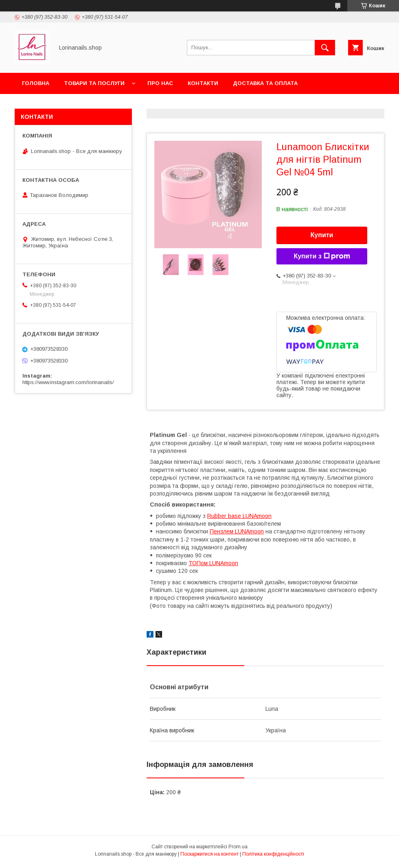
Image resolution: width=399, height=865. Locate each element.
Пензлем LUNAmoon (237, 531)
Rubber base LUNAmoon (239, 516)
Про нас (160, 83)
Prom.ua (238, 847)
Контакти (203, 83)
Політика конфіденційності (273, 854)
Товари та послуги (94, 83)
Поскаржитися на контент (209, 854)
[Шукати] (325, 47)
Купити (322, 235)
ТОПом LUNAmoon (213, 563)
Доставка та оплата (265, 83)
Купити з (322, 256)
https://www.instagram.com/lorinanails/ (68, 382)
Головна (35, 83)
